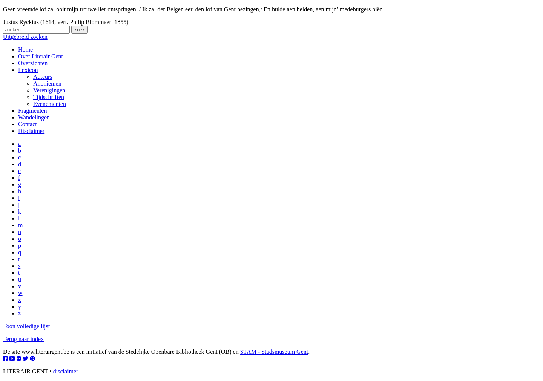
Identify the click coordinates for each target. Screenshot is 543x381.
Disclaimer (31, 131)
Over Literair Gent (40, 56)
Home (25, 49)
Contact (27, 124)
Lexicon (28, 70)
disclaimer (65, 371)
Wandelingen (34, 117)
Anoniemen (47, 83)
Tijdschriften (48, 97)
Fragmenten (32, 110)
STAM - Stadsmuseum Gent (274, 352)
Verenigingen (49, 90)
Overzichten (33, 63)
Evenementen (49, 104)
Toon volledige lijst (26, 326)
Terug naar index (23, 339)
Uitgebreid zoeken (25, 37)
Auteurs (42, 76)
